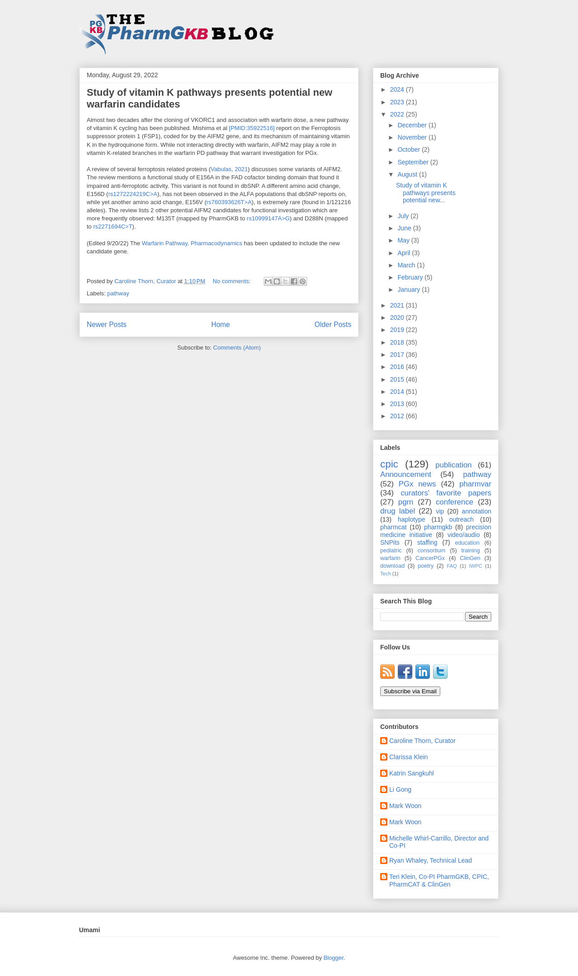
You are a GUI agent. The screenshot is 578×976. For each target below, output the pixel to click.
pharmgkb (438, 527)
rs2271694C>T (112, 226)
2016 (398, 366)
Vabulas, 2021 (229, 169)
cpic (389, 464)
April (404, 253)
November (412, 137)
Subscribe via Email (410, 691)
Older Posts (333, 324)
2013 (398, 403)
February (410, 277)
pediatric (391, 550)
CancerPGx (430, 558)
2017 (398, 354)
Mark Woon (405, 805)
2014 (398, 391)
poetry (426, 566)
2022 (398, 114)
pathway (118, 293)
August (408, 174)
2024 (398, 89)
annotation (476, 511)
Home (220, 324)
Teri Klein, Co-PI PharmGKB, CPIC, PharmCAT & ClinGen (439, 880)
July (403, 215)
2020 (398, 317)
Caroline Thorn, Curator (422, 740)
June (405, 228)
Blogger (333, 957)
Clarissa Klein (408, 757)
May (404, 240)
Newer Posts (106, 324)
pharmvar (475, 484)
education (467, 543)
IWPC (475, 566)
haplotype (411, 519)
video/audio (463, 534)
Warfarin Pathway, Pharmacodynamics (192, 243)
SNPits (390, 542)
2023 (398, 102)
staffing (427, 542)
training (470, 550)
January (409, 289)
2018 (398, 342)
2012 (398, 416)
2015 (398, 379)
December (412, 125)
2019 (398, 329)
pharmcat (393, 527)
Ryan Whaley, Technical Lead (430, 860)
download (392, 566)
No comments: (232, 281)
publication (453, 465)
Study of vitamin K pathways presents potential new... (426, 193)
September (413, 162)
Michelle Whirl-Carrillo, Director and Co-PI (439, 842)
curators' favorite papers (446, 493)
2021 (398, 305)
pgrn (406, 502)
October (409, 149)
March (407, 265)
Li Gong (400, 789)
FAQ (452, 566)
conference (454, 502)
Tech (385, 573)
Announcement (405, 474)
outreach (461, 519)
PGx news (417, 484)
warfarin (390, 558)
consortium (432, 550)
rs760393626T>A (229, 202)
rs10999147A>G (268, 218)
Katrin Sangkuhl (411, 773)
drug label (397, 511)
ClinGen (470, 558)
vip (440, 511)
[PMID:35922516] (251, 128)
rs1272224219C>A (133, 194)
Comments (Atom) (237, 347)
